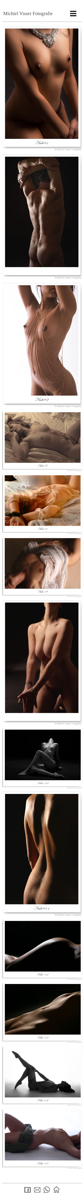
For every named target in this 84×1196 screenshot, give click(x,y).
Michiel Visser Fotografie (28, 13)
